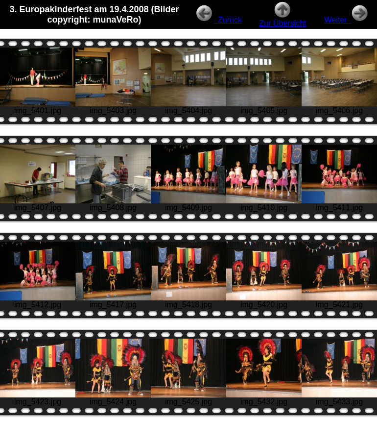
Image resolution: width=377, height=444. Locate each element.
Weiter (346, 20)
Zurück (218, 20)
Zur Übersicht (282, 19)
